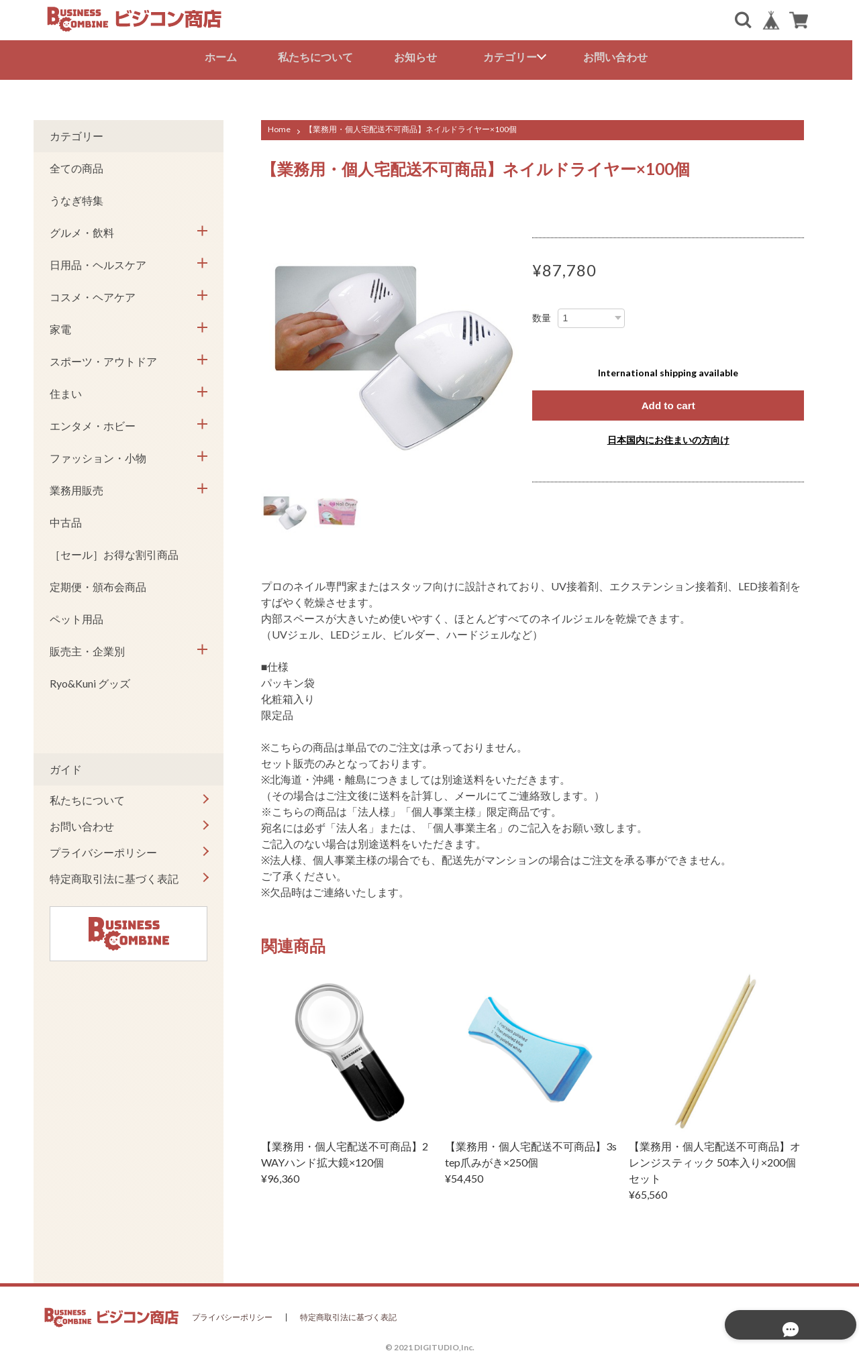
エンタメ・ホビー (93, 423)
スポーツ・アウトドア (103, 358)
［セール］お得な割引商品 (114, 551)
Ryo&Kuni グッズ (90, 680)
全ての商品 (76, 165)
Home (279, 126)
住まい (66, 390)
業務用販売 (76, 487)
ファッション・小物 (98, 455)
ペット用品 (76, 616)
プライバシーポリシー (103, 849)
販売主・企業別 (87, 648)
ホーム (224, 56)
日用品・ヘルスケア (98, 262)
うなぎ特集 (76, 197)
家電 (60, 326)
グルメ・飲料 (82, 229)
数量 (541, 315)
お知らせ (418, 56)
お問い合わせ (619, 56)
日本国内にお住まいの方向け (668, 437)
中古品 (66, 519)
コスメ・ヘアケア (93, 294)
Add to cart (668, 403)
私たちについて (318, 56)
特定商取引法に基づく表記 (114, 875)
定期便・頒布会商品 (98, 584)
